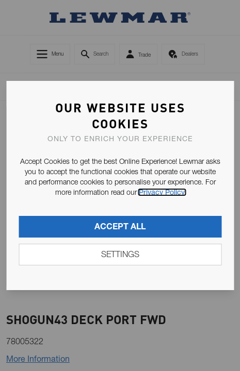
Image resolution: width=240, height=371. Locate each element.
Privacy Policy (162, 192)
